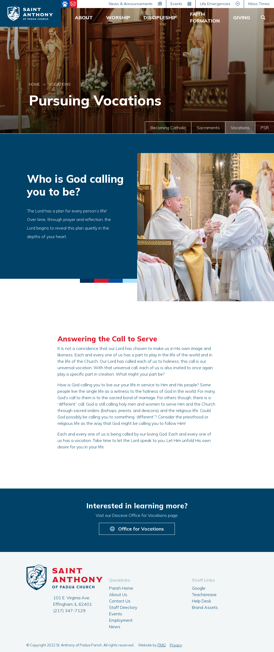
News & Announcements (135, 3)
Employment (121, 620)
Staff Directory (123, 607)
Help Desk (201, 601)
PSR (265, 127)
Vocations (240, 127)
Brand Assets (205, 607)
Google (198, 588)
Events (181, 3)
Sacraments (208, 127)
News (114, 626)
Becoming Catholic (168, 127)
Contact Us (119, 601)
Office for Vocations (137, 529)
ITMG (161, 645)
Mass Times (259, 3)
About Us (118, 594)
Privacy (176, 645)
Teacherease (204, 594)
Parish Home (121, 588)
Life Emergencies (220, 3)
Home (34, 84)
